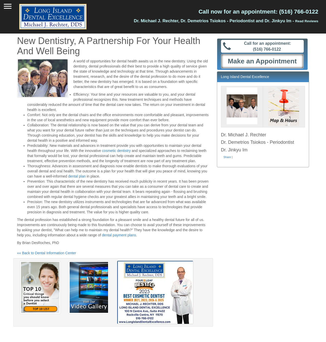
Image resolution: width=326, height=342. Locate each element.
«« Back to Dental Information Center (46, 253)
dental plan (77, 176)
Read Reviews (306, 21)
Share (227, 157)
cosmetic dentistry (116, 151)
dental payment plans (119, 235)
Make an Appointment (262, 61)
